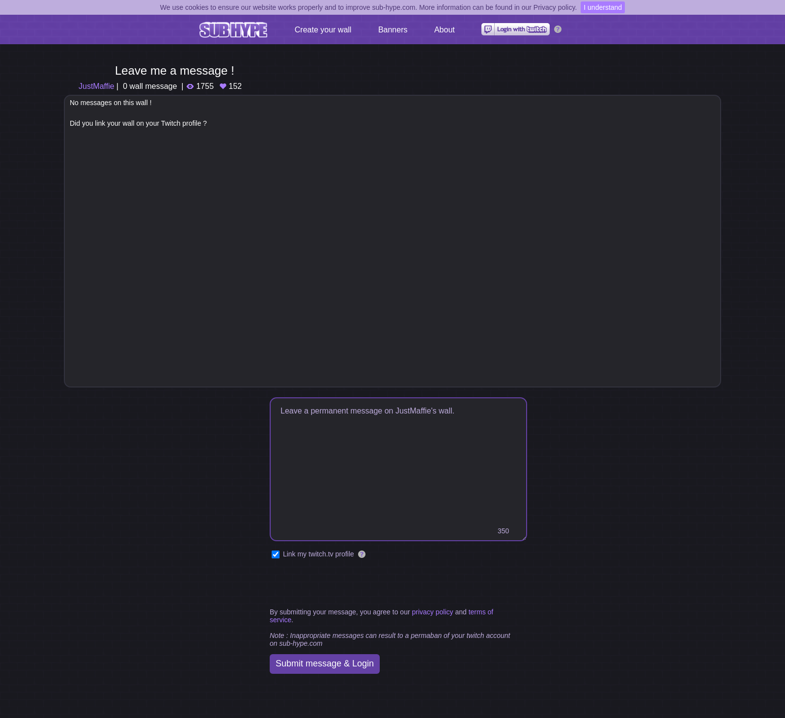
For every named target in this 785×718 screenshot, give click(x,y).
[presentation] (344, 584)
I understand (603, 7)
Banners (393, 30)
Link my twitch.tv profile (318, 554)
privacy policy (432, 612)
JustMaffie (96, 86)
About (444, 30)
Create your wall (323, 30)
